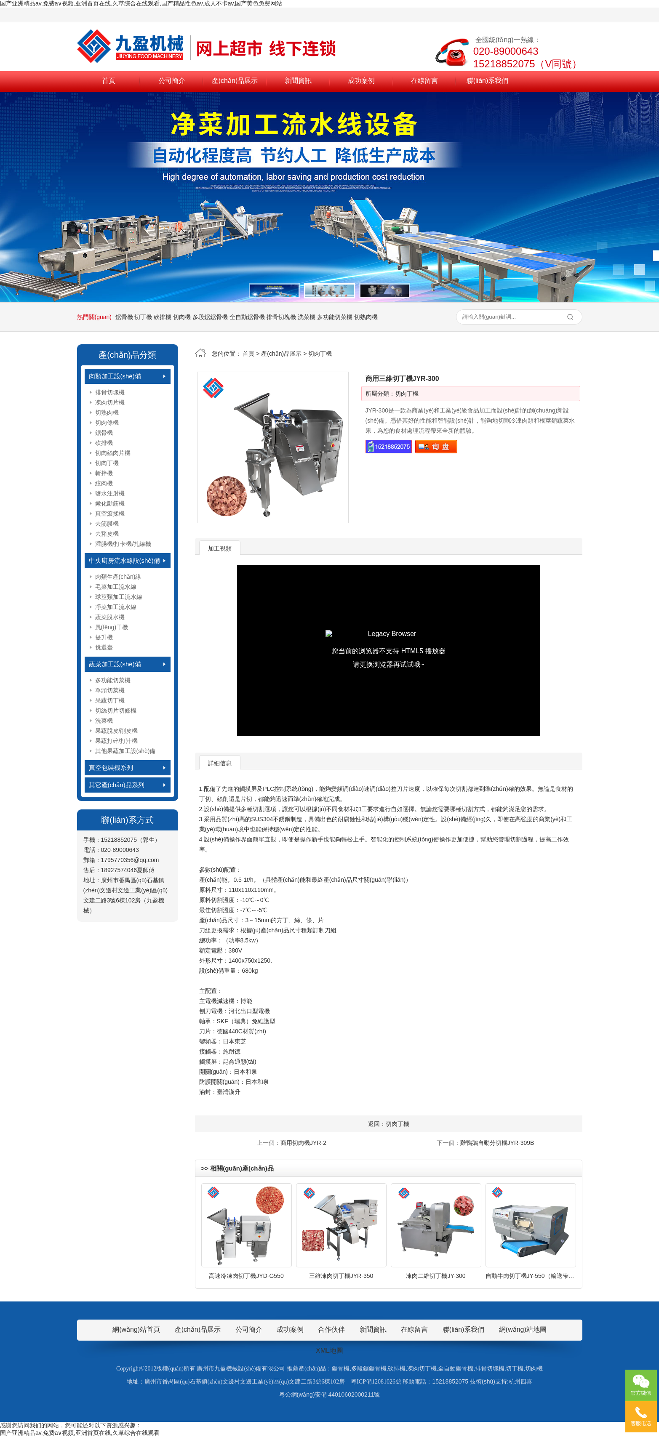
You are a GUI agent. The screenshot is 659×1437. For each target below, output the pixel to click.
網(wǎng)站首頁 (136, 1329)
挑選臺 (104, 647)
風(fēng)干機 (111, 627)
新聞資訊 (298, 80)
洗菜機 (306, 317)
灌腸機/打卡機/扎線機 (123, 543)
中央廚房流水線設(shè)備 (124, 560)
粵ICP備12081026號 (376, 1381)
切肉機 (182, 317)
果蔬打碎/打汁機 (116, 740)
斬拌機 (104, 473)
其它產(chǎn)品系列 (116, 784)
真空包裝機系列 (111, 767)
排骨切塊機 (281, 317)
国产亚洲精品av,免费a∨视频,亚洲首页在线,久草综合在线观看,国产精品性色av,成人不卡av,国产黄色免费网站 (141, 3)
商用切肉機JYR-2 (303, 1142)
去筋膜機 (107, 523)
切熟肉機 (366, 317)
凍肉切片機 (110, 402)
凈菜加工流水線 (115, 607)
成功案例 (361, 80)
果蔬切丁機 (110, 700)
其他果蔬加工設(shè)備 (125, 751)
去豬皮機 (107, 533)
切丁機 (143, 317)
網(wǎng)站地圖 (523, 1329)
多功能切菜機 (334, 317)
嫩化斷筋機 (110, 503)
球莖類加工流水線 (118, 596)
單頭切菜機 (110, 690)
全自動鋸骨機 (247, 317)
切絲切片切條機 (115, 710)
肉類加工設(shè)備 (115, 376)
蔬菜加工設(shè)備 (115, 664)
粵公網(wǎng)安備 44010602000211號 (329, 1394)
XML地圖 (329, 1350)
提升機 (104, 637)
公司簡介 (171, 80)
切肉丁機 (107, 463)
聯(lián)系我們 (488, 80)
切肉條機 (107, 422)
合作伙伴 (331, 1329)
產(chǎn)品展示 (235, 80)
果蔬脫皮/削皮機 (116, 730)
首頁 (108, 80)
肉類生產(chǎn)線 (118, 576)
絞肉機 (104, 483)
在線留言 (424, 80)
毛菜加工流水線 (115, 586)
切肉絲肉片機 (113, 453)
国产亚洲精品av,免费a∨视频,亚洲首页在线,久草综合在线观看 (80, 1432)
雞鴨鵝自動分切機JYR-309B (497, 1142)
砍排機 (162, 317)
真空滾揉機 (110, 513)
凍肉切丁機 (422, 1368)
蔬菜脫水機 (110, 617)
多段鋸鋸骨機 (210, 317)
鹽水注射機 (110, 493)
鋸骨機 (124, 317)
